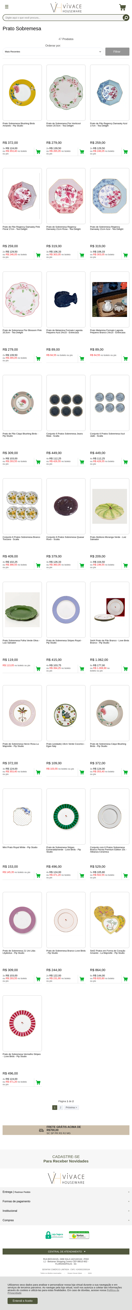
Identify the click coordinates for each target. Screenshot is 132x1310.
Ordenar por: (53, 45)
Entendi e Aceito (23, 1300)
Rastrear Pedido (22, 1192)
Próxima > (71, 1107)
